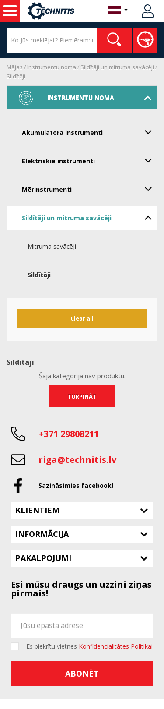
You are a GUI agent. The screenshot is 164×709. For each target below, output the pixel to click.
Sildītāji (16, 76)
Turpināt (82, 396)
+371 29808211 (68, 434)
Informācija (42, 534)
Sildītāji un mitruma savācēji (117, 67)
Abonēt (82, 673)
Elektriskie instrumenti (89, 160)
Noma (10, 11)
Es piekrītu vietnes (89, 646)
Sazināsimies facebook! (75, 485)
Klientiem (37, 510)
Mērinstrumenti (89, 188)
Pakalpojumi (43, 558)
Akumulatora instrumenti (89, 131)
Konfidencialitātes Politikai (116, 646)
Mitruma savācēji (52, 246)
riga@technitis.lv (77, 460)
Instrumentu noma (51, 67)
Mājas (15, 67)
